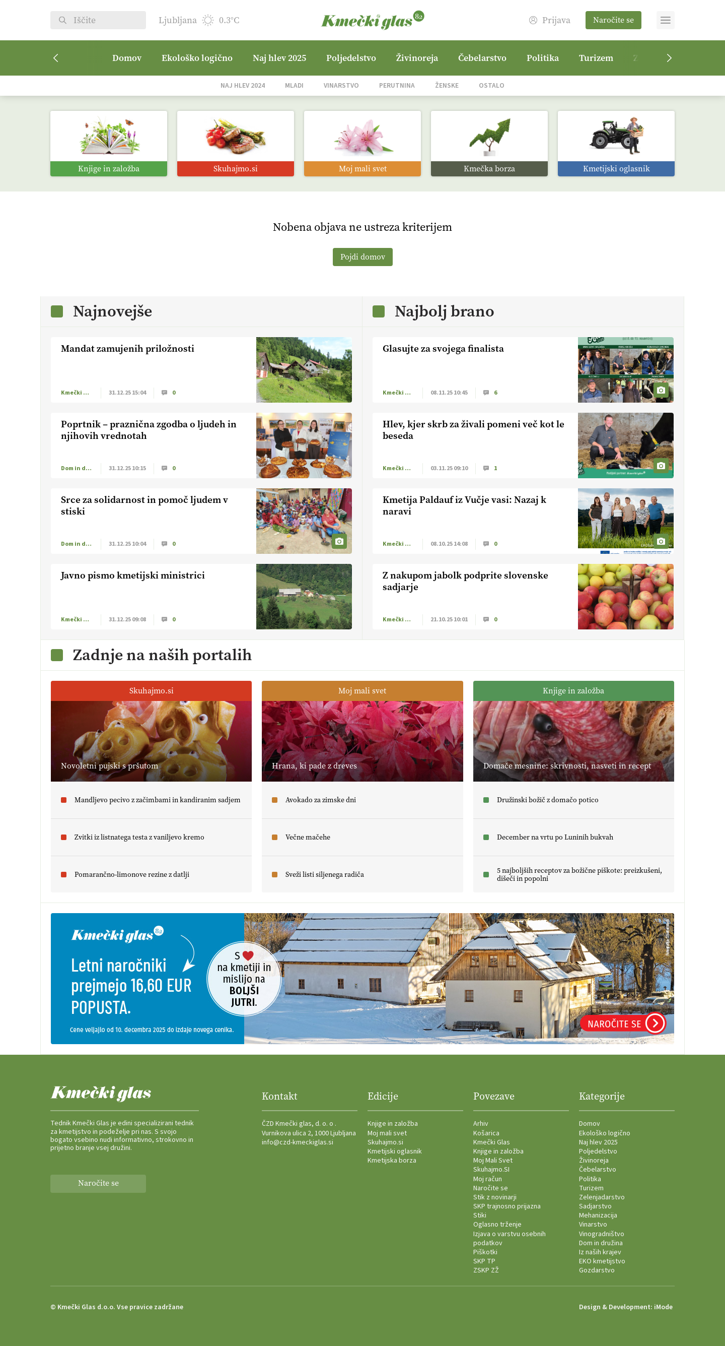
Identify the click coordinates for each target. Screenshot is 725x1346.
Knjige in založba (393, 1124)
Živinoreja (417, 58)
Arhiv (480, 1124)
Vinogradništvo (601, 1234)
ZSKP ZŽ (486, 1270)
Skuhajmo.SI (491, 1170)
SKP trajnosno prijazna (507, 1206)
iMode (663, 1307)
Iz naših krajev (600, 1252)
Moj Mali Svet (493, 1161)
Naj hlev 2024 (243, 85)
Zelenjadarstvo (602, 1197)
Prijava (549, 20)
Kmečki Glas (491, 1142)
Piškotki (485, 1252)
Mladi (294, 85)
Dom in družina (601, 1243)
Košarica (486, 1133)
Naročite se (613, 20)
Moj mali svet (387, 1133)
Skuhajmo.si (385, 1142)
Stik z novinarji (495, 1197)
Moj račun (487, 1179)
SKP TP (484, 1261)
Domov (126, 58)
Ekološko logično (197, 58)
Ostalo (491, 85)
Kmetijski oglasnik (395, 1151)
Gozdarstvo (597, 1270)
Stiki (479, 1215)
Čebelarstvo (482, 58)
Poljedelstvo (351, 58)
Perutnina (397, 85)
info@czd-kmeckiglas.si (297, 1142)
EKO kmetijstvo (602, 1261)
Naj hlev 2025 (279, 58)
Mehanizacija (598, 1215)
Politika (543, 58)
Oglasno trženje (497, 1225)
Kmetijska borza (392, 1161)
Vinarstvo (341, 85)
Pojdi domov (362, 256)
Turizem (596, 58)
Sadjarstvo (595, 1206)
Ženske (447, 85)
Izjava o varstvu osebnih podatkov (509, 1238)
